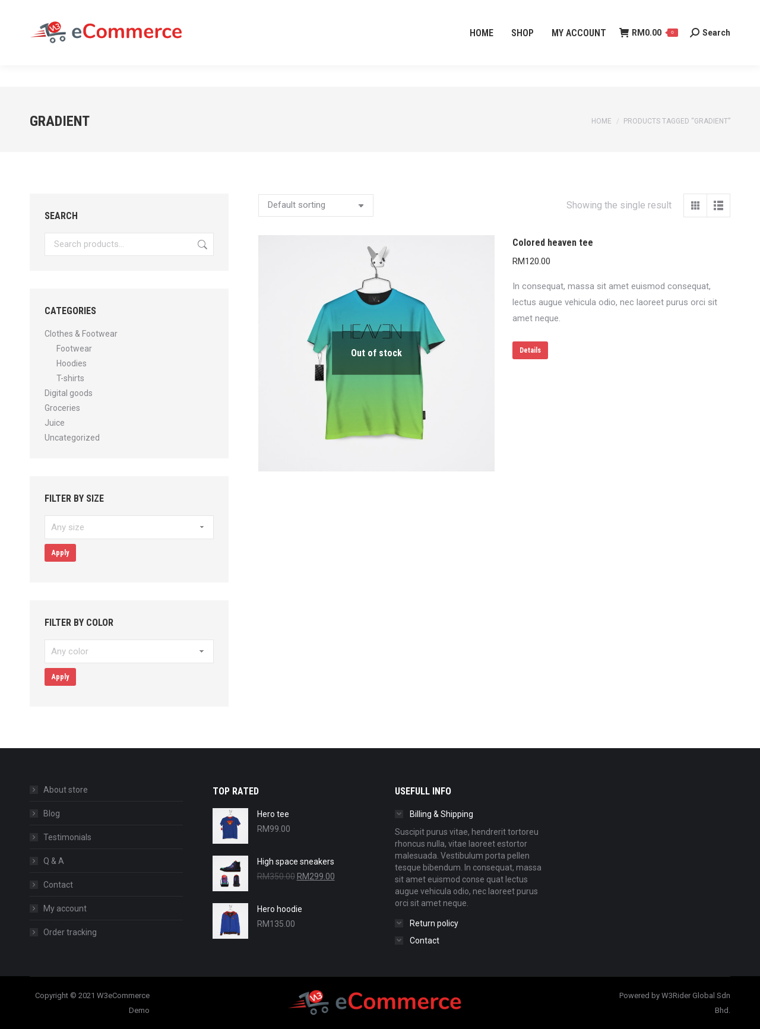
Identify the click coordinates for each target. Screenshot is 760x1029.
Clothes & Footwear (81, 333)
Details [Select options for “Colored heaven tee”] (530, 350)
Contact (58, 884)
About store (65, 789)
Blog (51, 813)
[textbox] (129, 527)
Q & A (53, 861)
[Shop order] (315, 205)
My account (65, 908)
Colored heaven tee (552, 242)
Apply (60, 553)
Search (201, 244)
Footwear (74, 348)
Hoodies (71, 363)
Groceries (62, 408)
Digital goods (69, 393)
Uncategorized (72, 437)
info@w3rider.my (155, 10)
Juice (55, 423)
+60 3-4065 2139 (65, 10)
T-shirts (70, 378)
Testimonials (67, 837)
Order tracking (70, 932)
